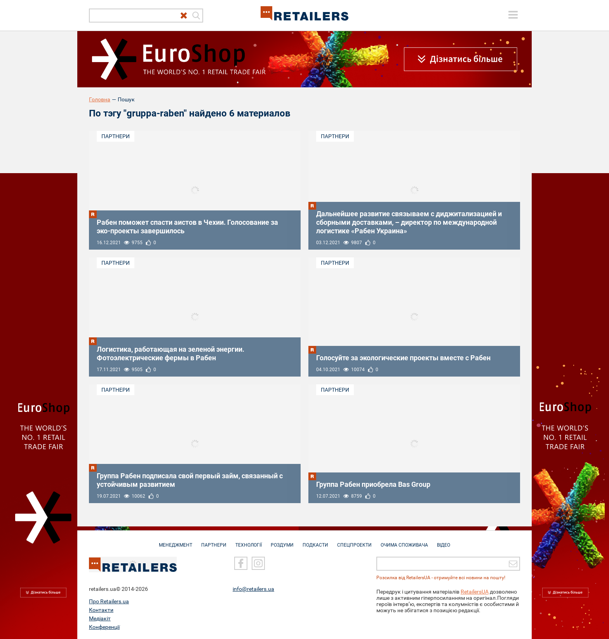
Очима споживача (404, 541)
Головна (99, 99)
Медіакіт (100, 618)
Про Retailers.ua (109, 601)
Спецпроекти (354, 541)
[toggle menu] (513, 15)
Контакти (101, 610)
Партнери (115, 136)
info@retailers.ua (253, 589)
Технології (248, 541)
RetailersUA (475, 592)
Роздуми (282, 541)
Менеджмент (175, 541)
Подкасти (315, 541)
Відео (443, 541)
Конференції (104, 627)
